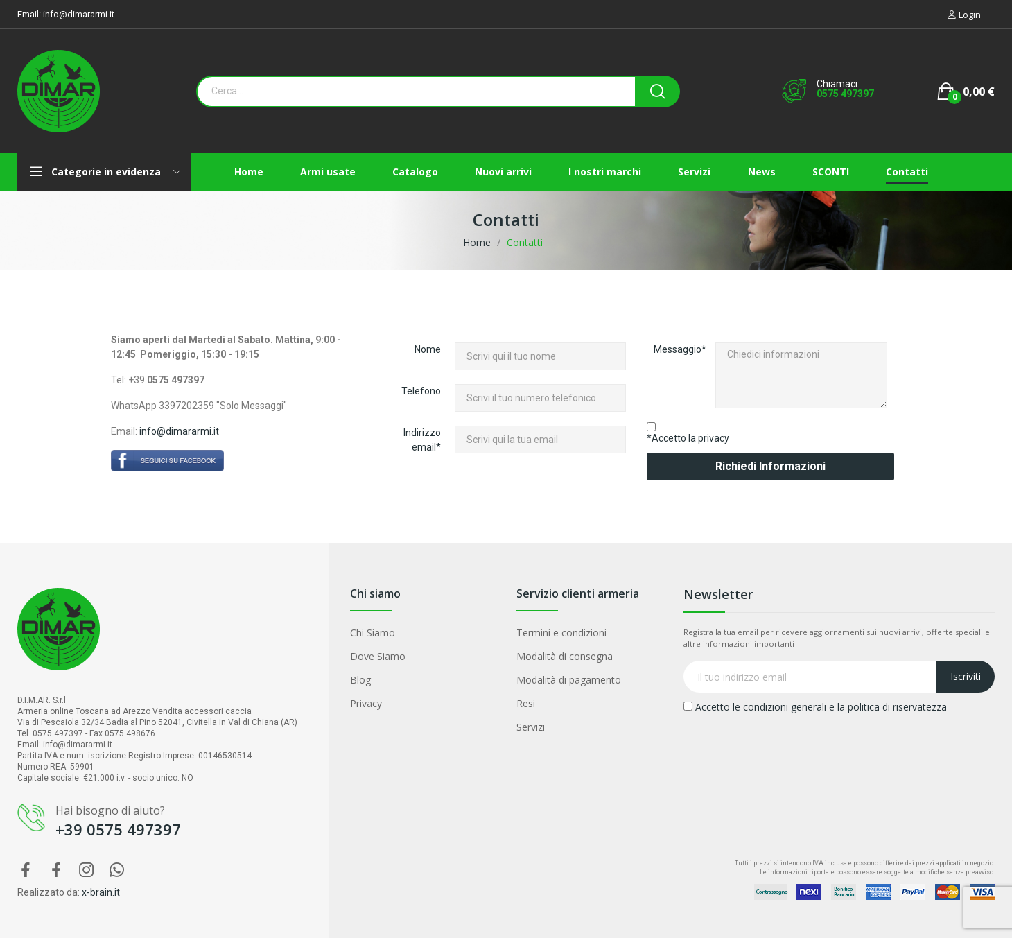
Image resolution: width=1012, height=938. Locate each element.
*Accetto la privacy (688, 438)
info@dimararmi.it (78, 14)
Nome (428, 349)
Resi (525, 703)
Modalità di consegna (564, 656)
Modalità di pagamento (568, 679)
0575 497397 (845, 93)
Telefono (421, 391)
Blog (360, 679)
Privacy (366, 703)
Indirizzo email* (422, 440)
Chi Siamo (372, 632)
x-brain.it (101, 892)
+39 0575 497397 (118, 829)
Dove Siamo (377, 656)
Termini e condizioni (561, 632)
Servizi (530, 726)
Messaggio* (680, 349)
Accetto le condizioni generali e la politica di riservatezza (815, 706)
